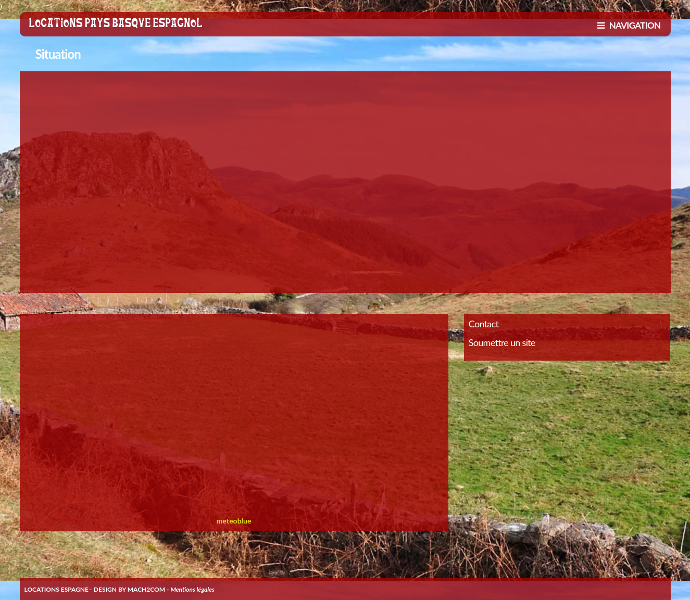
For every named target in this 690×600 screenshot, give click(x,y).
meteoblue (234, 520)
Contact (483, 323)
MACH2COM (146, 589)
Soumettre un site (502, 342)
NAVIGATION (629, 25)
